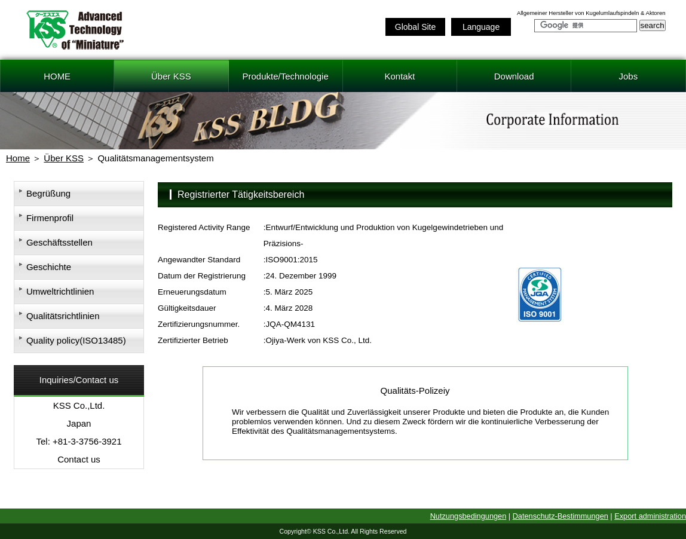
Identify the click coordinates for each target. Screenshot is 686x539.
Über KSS (171, 76)
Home (18, 158)
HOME (57, 76)
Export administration (650, 516)
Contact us (78, 459)
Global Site (415, 27)
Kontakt (399, 76)
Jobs (628, 76)
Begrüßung (48, 193)
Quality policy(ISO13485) (76, 340)
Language (481, 27)
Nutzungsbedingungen (468, 516)
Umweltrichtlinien (60, 291)
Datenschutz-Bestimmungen (560, 516)
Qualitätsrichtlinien (63, 316)
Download (514, 76)
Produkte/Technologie (285, 76)
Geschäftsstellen (59, 242)
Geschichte (48, 267)
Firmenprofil (50, 218)
